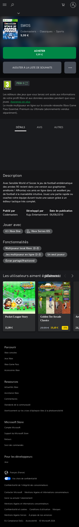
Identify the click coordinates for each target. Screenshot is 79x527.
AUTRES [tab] (58, 127)
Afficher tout (53, 275)
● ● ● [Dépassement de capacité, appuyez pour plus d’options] (70, 67)
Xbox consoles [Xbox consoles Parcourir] (10, 352)
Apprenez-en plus (20, 101)
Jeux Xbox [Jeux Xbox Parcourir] (8, 358)
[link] (19, 306)
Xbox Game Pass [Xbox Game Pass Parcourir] (11, 364)
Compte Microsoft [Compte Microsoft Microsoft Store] (12, 427)
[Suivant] (72, 275)
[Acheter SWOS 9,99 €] (39, 53)
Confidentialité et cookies (15, 509)
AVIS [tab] (39, 127)
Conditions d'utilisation (40, 509)
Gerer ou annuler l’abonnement (18, 498)
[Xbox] (9, 13)
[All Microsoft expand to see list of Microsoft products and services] (4, 5)
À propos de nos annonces (40, 515)
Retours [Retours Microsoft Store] (7, 439)
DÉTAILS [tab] (20, 127)
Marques (56, 509)
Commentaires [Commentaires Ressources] (10, 399)
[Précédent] (65, 275)
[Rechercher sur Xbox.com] (13, 5)
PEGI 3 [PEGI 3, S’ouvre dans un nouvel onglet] (22, 83)
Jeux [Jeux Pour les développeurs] (6, 462)
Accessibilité (31, 520)
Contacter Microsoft (13, 492)
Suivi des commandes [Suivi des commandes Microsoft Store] (13, 445)
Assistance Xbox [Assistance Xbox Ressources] (11, 393)
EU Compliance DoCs (13, 520)
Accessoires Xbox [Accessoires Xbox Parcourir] (12, 370)
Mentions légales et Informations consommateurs (47, 492)
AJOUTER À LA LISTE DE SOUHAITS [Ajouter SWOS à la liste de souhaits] (32, 67)
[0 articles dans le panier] (64, 5)
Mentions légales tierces (15, 515)
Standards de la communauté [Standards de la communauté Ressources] (17, 404)
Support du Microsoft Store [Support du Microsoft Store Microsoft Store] (16, 433)
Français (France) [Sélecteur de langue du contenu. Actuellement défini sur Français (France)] (17, 472)
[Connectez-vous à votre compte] (73, 5)
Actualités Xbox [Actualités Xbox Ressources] (11, 387)
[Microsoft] (39, 3)
